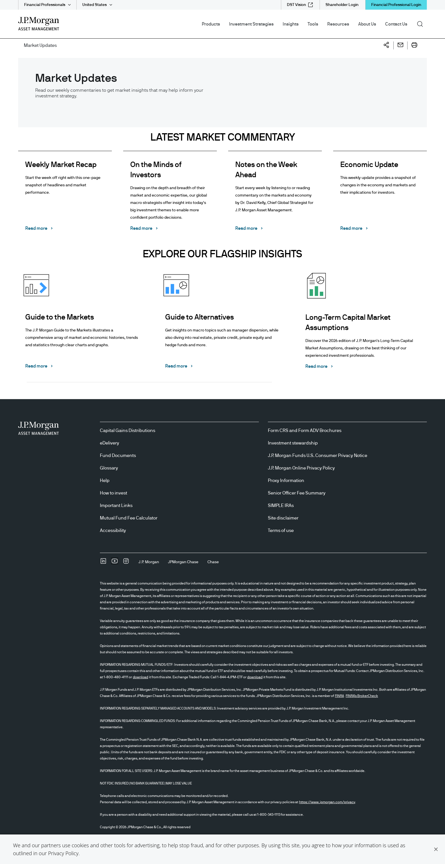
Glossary (109, 468)
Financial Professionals (44, 5)
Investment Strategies (251, 24)
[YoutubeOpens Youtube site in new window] (114, 563)
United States (94, 5)
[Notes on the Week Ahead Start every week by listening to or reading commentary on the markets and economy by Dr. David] (275, 195)
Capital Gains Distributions (127, 430)
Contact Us (396, 24)
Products (211, 24)
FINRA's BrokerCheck (362, 696)
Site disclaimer (283, 518)
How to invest (113, 493)
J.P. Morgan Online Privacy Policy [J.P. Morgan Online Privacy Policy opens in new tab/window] (301, 468)
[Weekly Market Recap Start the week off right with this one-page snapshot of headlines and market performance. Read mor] (65, 195)
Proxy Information (286, 480)
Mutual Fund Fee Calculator (129, 518)
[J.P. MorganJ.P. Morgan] (148, 562)
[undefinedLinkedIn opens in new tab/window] (103, 563)
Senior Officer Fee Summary (297, 493)
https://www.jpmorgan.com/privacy (327, 802)
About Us (367, 24)
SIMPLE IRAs (281, 505)
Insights (291, 24)
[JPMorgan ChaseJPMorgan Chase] (183, 562)
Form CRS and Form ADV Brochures (304, 430)
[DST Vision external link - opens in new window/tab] (300, 4)
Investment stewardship (293, 443)
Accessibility (113, 530)
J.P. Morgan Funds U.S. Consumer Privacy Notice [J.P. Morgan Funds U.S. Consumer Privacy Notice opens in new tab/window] (317, 455)
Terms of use (281, 530)
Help (105, 480)
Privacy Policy (63, 853)
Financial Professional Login (396, 5)
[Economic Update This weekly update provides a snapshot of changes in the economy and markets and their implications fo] (380, 195)
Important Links (116, 505)
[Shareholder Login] (342, 4)
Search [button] (422, 23)
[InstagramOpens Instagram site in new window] (126, 563)
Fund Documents (118, 455)
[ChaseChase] (213, 562)
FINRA (339, 696)
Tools (313, 24)
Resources (338, 24)
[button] (436, 849)
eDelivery (109, 443)
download (140, 677)
